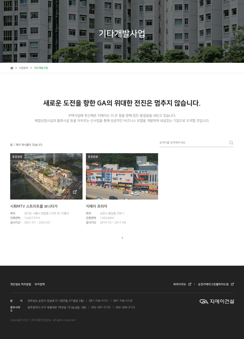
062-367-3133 (101, 307)
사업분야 (23, 68)
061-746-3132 (123, 300)
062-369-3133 (125, 307)
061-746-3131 (98, 300)
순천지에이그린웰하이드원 (204, 7)
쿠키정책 (40, 284)
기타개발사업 (41, 68)
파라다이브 (177, 7)
